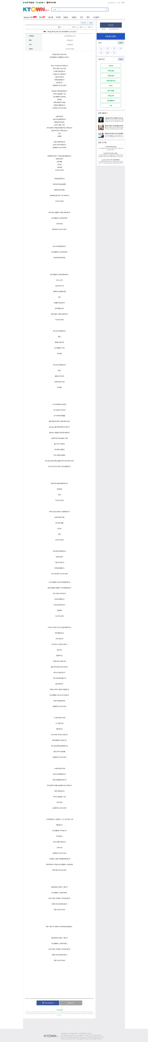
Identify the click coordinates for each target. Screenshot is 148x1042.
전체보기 (121, 43)
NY (114, 48)
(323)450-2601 (97, 1035)
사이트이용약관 (64, 1033)
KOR (123, 2)
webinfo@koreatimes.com (80, 1037)
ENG (119, 2)
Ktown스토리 (29, 17)
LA (101, 48)
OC (108, 48)
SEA (108, 52)
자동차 (74, 17)
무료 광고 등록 (110, 36)
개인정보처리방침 (73, 1033)
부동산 (65, 17)
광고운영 (89, 1033)
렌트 (88, 17)
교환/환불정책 (82, 1033)
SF (101, 52)
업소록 (50, 17)
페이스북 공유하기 (48, 1003)
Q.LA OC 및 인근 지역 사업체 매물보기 (111, 160)
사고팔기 (96, 17)
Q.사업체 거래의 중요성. (110, 147)
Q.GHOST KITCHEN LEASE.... (110, 153)
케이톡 (42, 17)
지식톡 (58, 17)
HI (114, 52)
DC (120, 48)
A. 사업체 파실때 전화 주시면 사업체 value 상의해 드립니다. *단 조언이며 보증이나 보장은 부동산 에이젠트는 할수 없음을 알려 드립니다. (110, 163)
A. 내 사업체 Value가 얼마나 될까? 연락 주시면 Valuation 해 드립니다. (110, 149)
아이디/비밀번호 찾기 (114, 29)
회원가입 (103, 29)
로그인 (110, 25)
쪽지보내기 (83, 23)
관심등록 (91, 23)
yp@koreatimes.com (98, 1037)
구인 (81, 17)
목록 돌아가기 (70, 1003)
